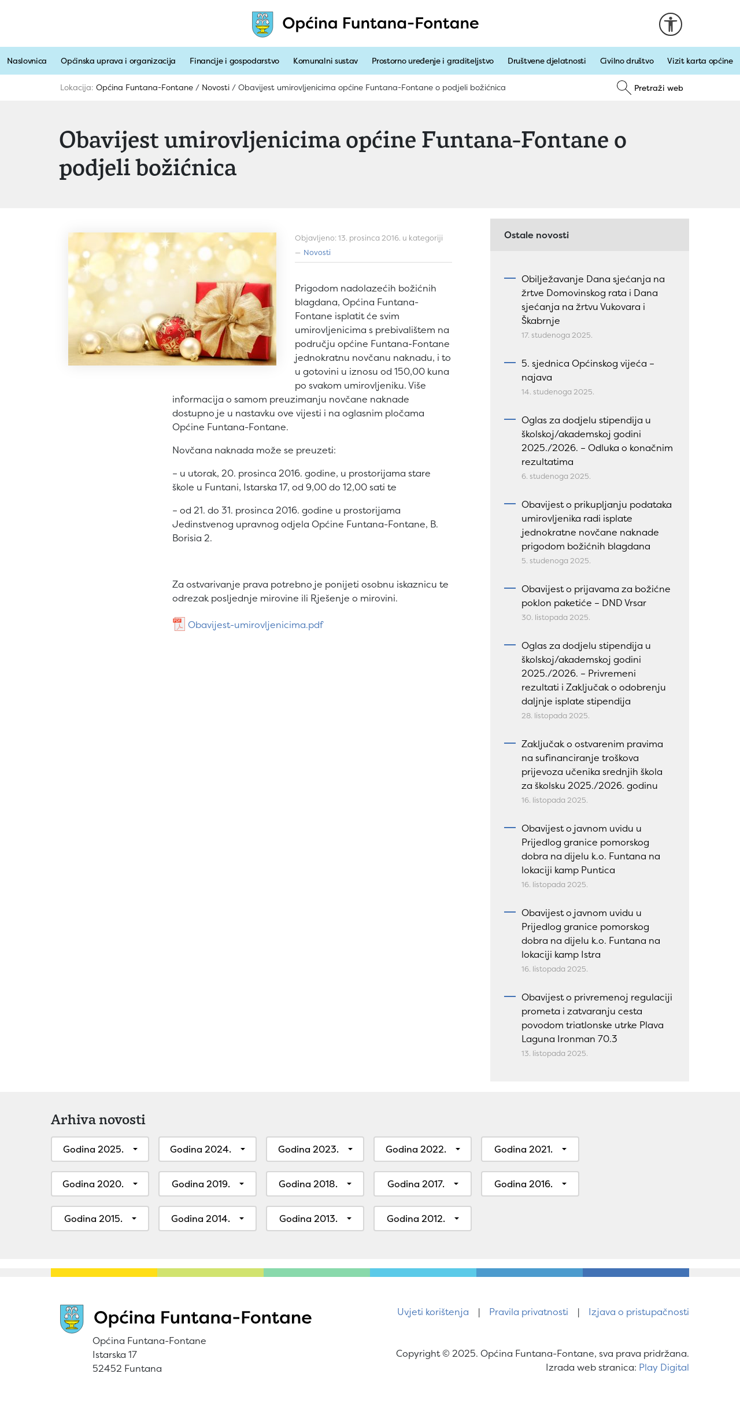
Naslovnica (27, 61)
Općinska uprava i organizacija (118, 61)
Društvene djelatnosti (547, 61)
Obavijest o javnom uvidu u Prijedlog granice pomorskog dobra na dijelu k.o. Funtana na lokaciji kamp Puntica (590, 849)
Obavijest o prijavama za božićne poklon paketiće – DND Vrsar (596, 595)
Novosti (317, 252)
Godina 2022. (416, 1149)
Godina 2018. (308, 1183)
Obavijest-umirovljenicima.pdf (255, 624)
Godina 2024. (200, 1149)
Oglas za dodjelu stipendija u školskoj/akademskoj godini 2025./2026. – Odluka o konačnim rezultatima (597, 440)
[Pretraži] (650, 88)
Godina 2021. (523, 1149)
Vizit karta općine (700, 61)
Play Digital (664, 1367)
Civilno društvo (627, 61)
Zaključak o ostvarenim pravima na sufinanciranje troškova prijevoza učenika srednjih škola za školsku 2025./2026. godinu (592, 764)
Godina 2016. (523, 1183)
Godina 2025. (93, 1149)
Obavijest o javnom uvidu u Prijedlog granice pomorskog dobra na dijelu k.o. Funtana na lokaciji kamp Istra (590, 933)
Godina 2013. (308, 1218)
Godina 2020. (93, 1183)
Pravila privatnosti (528, 1311)
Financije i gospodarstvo (234, 61)
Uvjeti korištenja (433, 1311)
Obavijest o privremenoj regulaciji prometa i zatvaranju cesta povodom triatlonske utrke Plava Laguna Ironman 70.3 (596, 1018)
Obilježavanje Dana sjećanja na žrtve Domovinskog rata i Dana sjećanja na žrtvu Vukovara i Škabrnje (593, 299)
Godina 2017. (416, 1183)
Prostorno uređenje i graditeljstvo (433, 61)
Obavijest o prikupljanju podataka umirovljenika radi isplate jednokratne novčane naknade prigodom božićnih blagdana (596, 525)
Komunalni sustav (325, 61)
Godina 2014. (200, 1218)
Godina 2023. (308, 1149)
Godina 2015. (93, 1218)
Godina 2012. (416, 1218)
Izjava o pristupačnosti (639, 1311)
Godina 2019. (201, 1183)
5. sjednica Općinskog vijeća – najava (587, 370)
